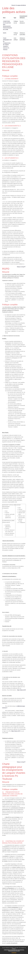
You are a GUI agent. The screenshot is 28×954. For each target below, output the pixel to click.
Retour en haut (21, 266)
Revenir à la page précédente (19, 5)
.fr (6, 707)
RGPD (4, 33)
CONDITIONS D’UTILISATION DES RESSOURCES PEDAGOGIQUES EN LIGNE (14, 950)
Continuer (14, 952)
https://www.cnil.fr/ (21, 690)
